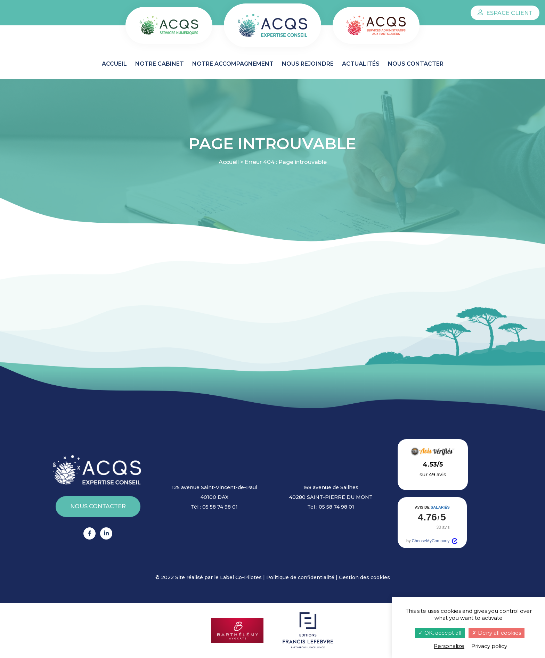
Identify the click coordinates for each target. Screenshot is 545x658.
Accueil (114, 63)
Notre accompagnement (233, 63)
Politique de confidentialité (300, 577)
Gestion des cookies (364, 577)
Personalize (449, 646)
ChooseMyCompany (435, 541)
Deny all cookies (496, 633)
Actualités (361, 63)
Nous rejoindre (308, 63)
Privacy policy (489, 646)
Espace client (505, 13)
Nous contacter (416, 63)
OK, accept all (439, 633)
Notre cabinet (159, 63)
